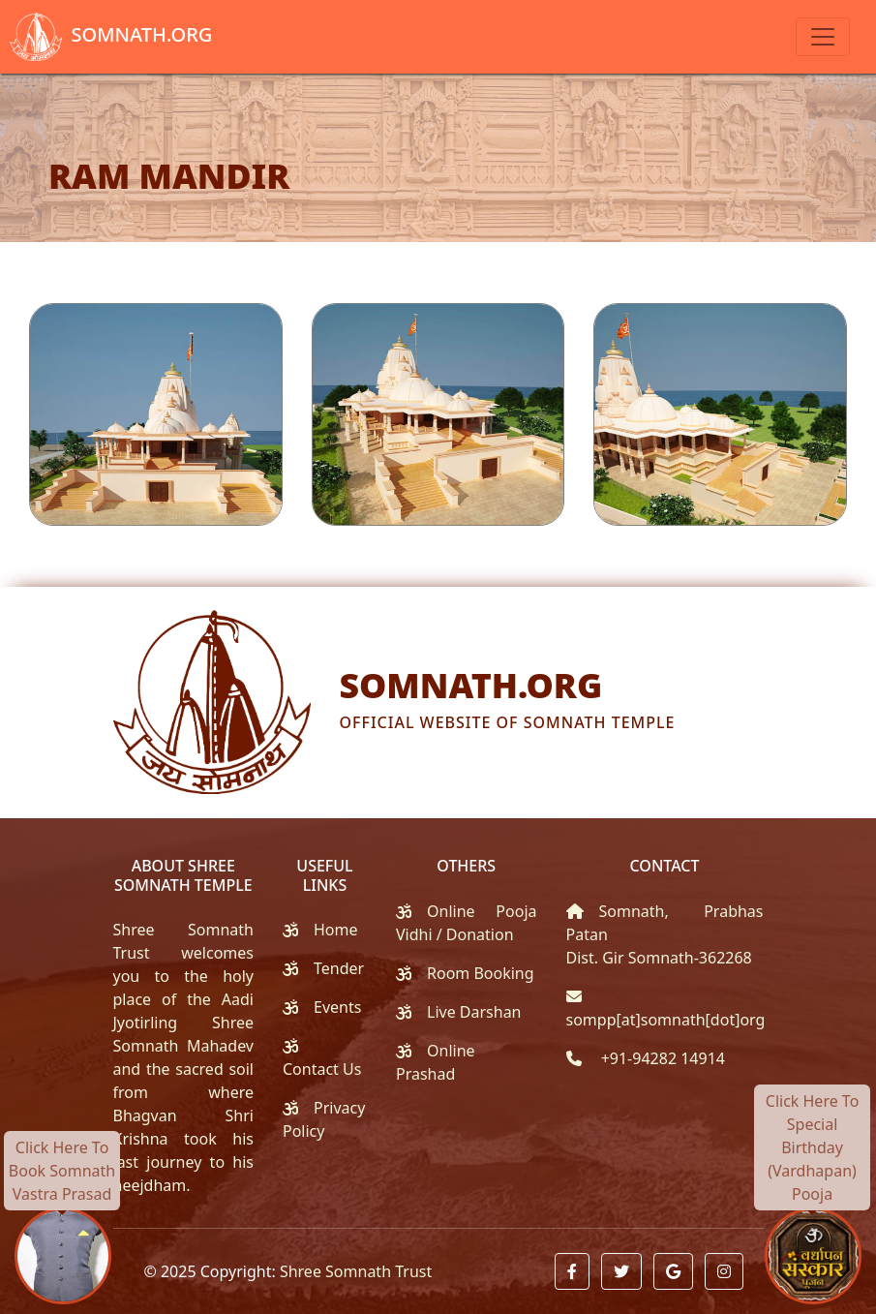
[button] (572, 1271)
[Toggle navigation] (823, 36)
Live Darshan (474, 1012)
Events (337, 1007)
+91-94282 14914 (661, 1058)
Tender (339, 968)
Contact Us (322, 1069)
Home (336, 929)
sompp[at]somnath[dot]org (666, 1019)
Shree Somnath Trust (356, 1271)
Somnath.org (106, 37)
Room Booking (480, 973)
